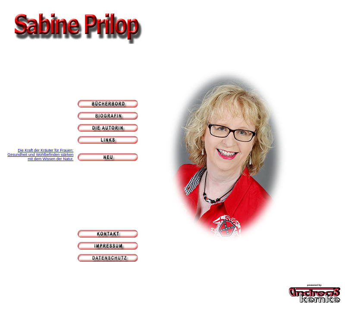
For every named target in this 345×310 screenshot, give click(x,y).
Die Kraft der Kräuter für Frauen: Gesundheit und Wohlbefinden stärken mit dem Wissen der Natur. (40, 154)
